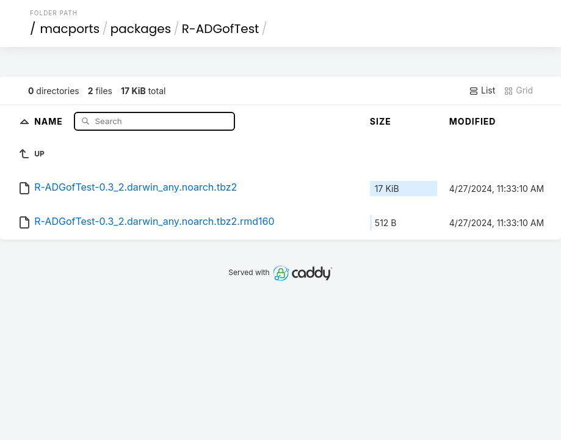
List (482, 90)
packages (140, 28)
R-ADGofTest (220, 28)
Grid (518, 90)
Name (49, 121)
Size (380, 121)
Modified (472, 121)
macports (70, 28)
